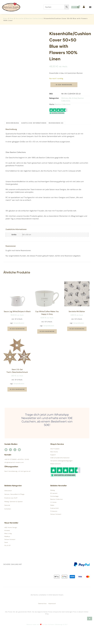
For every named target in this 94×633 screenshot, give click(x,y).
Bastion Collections (34, 18)
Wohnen (64, 98)
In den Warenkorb (64, 85)
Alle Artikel (73, 98)
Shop (12, 18)
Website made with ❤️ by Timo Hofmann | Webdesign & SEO (47, 624)
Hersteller (20, 18)
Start (5, 18)
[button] (90, 7)
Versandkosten (18, 323)
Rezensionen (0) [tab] (56, 123)
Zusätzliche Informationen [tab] (33, 123)
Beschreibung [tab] (12, 123)
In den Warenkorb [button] (17, 329)
